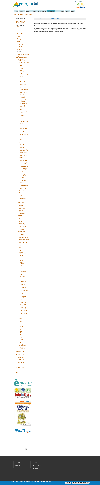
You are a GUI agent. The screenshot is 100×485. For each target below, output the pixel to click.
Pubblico (19, 38)
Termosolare (21, 126)
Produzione (22, 276)
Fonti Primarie (20, 59)
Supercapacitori (22, 344)
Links (18, 52)
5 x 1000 (18, 26)
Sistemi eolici (20, 364)
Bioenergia (22, 144)
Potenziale (19, 51)
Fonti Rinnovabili (21, 60)
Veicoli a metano (22, 228)
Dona (72, 11)
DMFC (22, 267)
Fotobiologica (24, 286)
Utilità (17, 372)
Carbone (20, 194)
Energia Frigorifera (24, 130)
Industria (19, 36)
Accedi (84, 1)
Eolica (20, 247)
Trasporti (19, 39)
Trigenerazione (22, 213)
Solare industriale (22, 240)
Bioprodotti (22, 147)
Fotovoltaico (21, 94)
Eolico (20, 79)
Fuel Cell (22, 263)
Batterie (20, 318)
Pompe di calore (24, 166)
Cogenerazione (22, 207)
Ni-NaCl (21, 328)
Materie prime (19, 352)
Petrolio (20, 192)
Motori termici (23, 136)
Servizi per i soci (42, 11)
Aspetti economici (23, 78)
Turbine (21, 70)
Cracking (23, 279)
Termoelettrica (22, 257)
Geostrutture (22, 182)
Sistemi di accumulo (22, 259)
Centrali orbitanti (24, 121)
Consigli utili (19, 49)
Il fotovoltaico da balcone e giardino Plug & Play (24, 105)
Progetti (28, 11)
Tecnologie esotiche (20, 367)
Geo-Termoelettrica (23, 249)
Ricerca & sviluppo (20, 354)
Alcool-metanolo (24, 307)
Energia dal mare (20, 359)
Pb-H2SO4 (22, 329)
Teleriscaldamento (23, 243)
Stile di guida (21, 223)
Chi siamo (22, 11)
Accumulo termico (24, 183)
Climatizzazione (22, 236)
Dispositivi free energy (22, 369)
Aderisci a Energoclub (20, 21)
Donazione (18, 24)
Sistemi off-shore (23, 86)
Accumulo (22, 262)
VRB (21, 321)
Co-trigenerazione (24, 134)
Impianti (21, 68)
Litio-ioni (21, 326)
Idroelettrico (21, 65)
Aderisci (34, 11)
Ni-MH (21, 332)
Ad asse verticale (23, 84)
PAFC (22, 270)
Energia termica (23, 128)
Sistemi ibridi (21, 210)
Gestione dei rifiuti (22, 43)
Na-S (21, 324)
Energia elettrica (23, 158)
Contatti (67, 11)
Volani (20, 342)
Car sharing (21, 221)
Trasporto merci (22, 226)
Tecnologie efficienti (21, 44)
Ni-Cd (21, 331)
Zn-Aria (21, 336)
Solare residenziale (23, 242)
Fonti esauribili (21, 190)
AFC (22, 265)
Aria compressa (22, 340)
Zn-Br (21, 323)
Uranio (20, 197)
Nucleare (21, 252)
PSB (21, 320)
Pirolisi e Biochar (23, 152)
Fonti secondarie (20, 202)
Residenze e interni (21, 35)
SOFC (22, 274)
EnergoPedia (51, 11)
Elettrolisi (23, 284)
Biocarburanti (23, 145)
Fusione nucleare (20, 362)
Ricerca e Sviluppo (24, 87)
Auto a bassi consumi (23, 216)
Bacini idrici (21, 316)
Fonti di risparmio (28, 14)
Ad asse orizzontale (24, 83)
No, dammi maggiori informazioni (80, 482)
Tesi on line (18, 371)
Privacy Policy (18, 462)
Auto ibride (21, 218)
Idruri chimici (23, 308)
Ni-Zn (21, 334)
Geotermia (21, 157)
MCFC (22, 268)
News (62, 11)
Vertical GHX (24, 168)
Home (16, 11)
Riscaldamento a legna (24, 239)
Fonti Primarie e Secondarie (22, 57)
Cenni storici (22, 67)
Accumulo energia (24, 137)
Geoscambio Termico (23, 237)
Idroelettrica (21, 250)
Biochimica (23, 278)
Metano (20, 195)
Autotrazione (20, 215)
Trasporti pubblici (22, 224)
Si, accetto (67, 482)
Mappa (80, 1)
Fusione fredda (20, 361)
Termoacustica (20, 365)
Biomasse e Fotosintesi (22, 355)
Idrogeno (21, 260)
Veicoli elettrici (22, 229)
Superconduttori (22, 345)
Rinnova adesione (20, 22)
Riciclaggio (19, 41)
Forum (57, 11)
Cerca (76, 1)
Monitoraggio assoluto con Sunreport (23, 100)
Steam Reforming (24, 302)
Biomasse (21, 142)
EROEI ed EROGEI (20, 351)
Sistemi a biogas (22, 208)
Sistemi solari (22, 211)
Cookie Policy (17, 465)
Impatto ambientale (24, 74)
